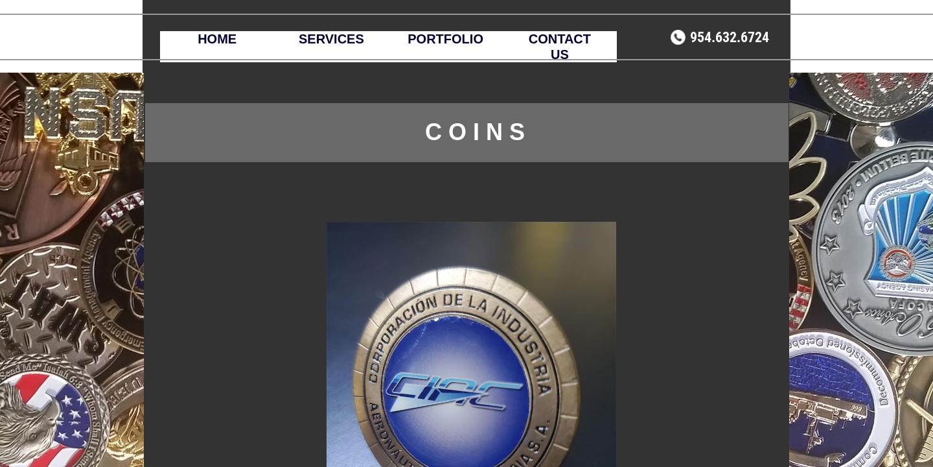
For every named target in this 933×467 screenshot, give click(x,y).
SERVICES (331, 39)
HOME (217, 39)
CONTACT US (560, 47)
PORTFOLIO (445, 39)
